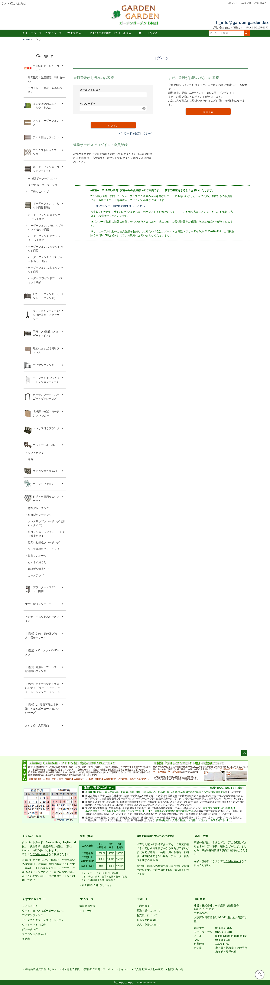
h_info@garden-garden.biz (242, 22)
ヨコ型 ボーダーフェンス (43, 178)
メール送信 (122, 32)
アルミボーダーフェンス (46, 122)
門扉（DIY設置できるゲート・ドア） (45, 333)
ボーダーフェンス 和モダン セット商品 (46, 269)
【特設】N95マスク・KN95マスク (42, 652)
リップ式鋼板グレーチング (44, 549)
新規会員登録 (87, 905)
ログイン (233, 3)
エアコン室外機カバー (46, 471)
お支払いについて (147, 915)
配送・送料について (148, 910)
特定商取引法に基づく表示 (41, 969)
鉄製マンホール (37, 555)
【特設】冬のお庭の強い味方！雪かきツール (41, 635)
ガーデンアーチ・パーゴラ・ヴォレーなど (46, 396)
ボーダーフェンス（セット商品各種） (46, 205)
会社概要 (200, 899)
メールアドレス (91, 89)
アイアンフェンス (43, 365)
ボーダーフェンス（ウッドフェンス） (46, 168)
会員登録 (246, 3)
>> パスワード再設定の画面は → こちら (120, 205)
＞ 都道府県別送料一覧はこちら (95, 885)
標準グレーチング (38, 508)
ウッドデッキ (36, 452)
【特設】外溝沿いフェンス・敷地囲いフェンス (42, 669)
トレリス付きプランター (46, 430)
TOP (260, 974)
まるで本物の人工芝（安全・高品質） (45, 105)
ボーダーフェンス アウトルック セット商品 (45, 238)
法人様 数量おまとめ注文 (148, 969)
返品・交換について (148, 924)
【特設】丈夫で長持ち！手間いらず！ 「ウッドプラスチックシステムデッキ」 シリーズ (42, 687)
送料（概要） (88, 835)
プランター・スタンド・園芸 (45, 589)
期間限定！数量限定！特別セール (46, 79)
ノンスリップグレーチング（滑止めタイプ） (46, 523)
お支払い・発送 (32, 835)
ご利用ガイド (261, 3)
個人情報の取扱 (70, 969)
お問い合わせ (176, 969)
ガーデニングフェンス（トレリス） (43, 920)
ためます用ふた (37, 562)
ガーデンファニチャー (46, 483)
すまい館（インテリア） (39, 604)
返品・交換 (201, 835)
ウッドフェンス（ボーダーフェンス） (44, 910)
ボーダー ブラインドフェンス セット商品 (45, 280)
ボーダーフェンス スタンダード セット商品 (45, 216)
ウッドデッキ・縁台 (45, 445)
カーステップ (36, 575)
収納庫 (26, 938)
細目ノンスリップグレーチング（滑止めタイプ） (46, 533)
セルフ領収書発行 (147, 920)
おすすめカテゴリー (35, 899)
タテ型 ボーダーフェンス (43, 185)
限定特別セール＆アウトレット (46, 67)
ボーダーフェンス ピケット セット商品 (46, 248)
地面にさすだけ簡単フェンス (46, 350)
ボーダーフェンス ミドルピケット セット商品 (45, 259)
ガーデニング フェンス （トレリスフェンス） (48, 379)
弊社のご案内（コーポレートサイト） (106, 969)
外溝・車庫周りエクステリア (46, 498)
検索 (246, 33)
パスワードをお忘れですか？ (136, 133)
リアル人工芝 (30, 905)
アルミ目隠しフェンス (46, 137)
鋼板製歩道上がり (38, 568)
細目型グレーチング (40, 514)
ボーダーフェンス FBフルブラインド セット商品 (46, 227)
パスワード (88, 103)
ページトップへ (244, 753)
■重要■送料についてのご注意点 (156, 835)
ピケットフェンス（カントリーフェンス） (46, 296)
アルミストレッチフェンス (46, 152)
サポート (142, 899)
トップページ (31, 32)
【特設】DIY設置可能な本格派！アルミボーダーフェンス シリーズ (42, 708)
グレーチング (30, 929)
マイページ (53, 32)
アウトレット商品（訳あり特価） (45, 89)
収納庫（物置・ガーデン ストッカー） (46, 413)
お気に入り (75, 32)
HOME (26, 39)
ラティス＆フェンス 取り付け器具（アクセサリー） (46, 314)
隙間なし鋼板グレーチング (44, 542)
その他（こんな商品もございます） (42, 618)
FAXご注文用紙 (100, 32)
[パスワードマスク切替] (144, 108)
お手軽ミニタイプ (38, 191)
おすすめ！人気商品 (37, 725)
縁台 (30, 459)
